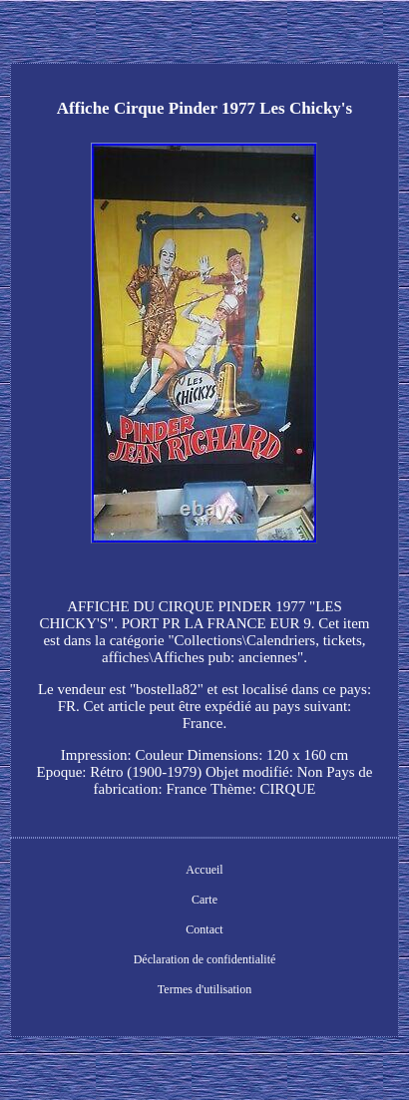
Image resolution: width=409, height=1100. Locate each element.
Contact (204, 929)
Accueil (204, 870)
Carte (204, 900)
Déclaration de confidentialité (205, 959)
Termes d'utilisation (204, 989)
